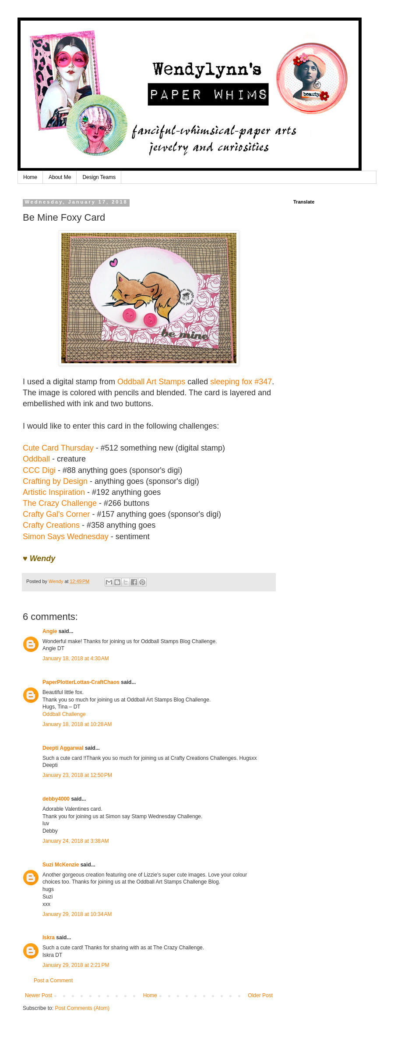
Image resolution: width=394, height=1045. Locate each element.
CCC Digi (39, 470)
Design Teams (99, 177)
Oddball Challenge (64, 714)
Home (30, 177)
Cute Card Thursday (58, 448)
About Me (60, 177)
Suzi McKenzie (60, 865)
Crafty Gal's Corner (56, 514)
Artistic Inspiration (54, 492)
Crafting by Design (55, 481)
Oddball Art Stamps (151, 381)
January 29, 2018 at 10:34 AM (77, 914)
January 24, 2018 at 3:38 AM (75, 841)
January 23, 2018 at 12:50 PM (77, 775)
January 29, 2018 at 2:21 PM (75, 965)
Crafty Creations (51, 525)
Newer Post (38, 995)
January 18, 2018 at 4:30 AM (75, 658)
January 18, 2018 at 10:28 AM (77, 724)
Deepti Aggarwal (63, 748)
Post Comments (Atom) (82, 1008)
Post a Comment (53, 980)
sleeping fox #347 (241, 381)
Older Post (260, 995)
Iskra (48, 937)
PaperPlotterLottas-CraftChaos (81, 682)
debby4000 (56, 799)
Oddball (36, 459)
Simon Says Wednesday (66, 536)
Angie (49, 631)
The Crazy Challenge (60, 503)
